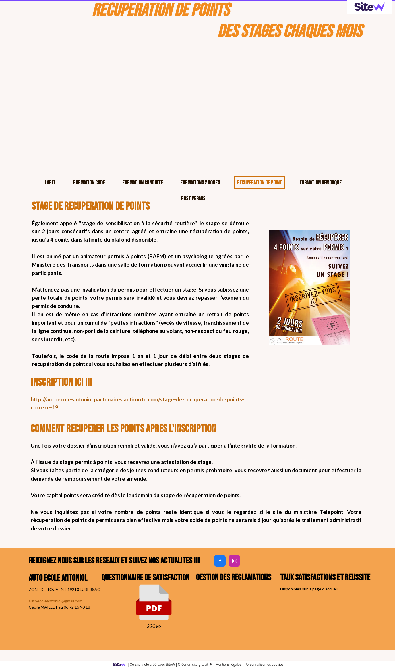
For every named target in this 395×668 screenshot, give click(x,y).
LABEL (50, 182)
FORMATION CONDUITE (142, 182)
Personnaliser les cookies (264, 665)
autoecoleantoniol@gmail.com (55, 600)
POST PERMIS (193, 198)
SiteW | (146, 665)
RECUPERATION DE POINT (259, 182)
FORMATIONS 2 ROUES (200, 182)
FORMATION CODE (89, 182)
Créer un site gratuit (195, 665)
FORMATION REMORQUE (320, 182)
